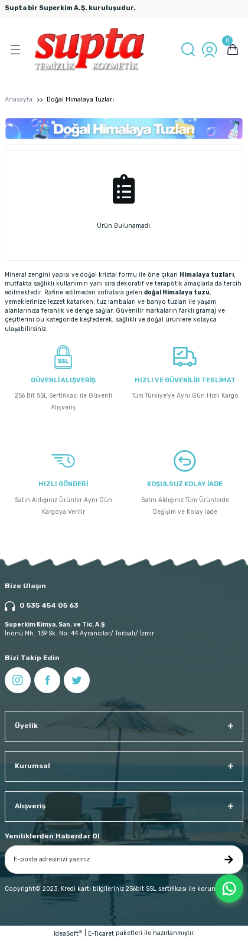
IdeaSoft (68, 933)
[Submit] (228, 859)
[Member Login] (209, 49)
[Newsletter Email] (124, 859)
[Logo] (89, 49)
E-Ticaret (101, 933)
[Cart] (232, 49)
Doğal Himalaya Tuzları (80, 99)
